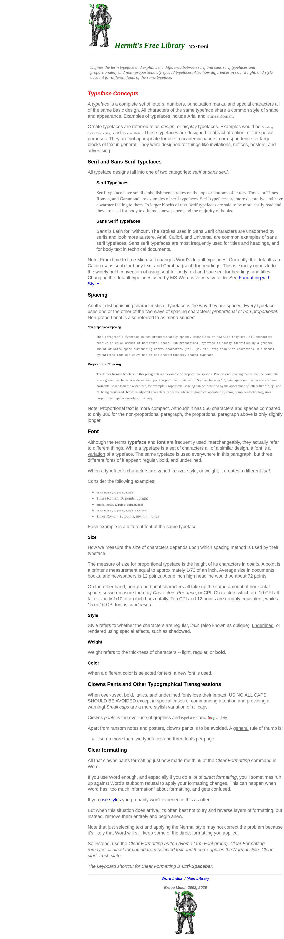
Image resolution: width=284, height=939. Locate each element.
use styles (110, 799)
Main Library (198, 878)
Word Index (172, 878)
